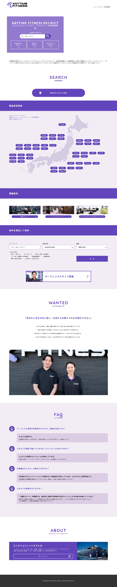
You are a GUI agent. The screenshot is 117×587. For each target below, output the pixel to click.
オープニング (27, 254)
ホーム (94, 7)
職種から (34, 45)
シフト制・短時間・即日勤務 (18, 256)
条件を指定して (50, 45)
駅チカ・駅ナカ (14, 254)
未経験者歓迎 (35, 256)
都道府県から (18, 45)
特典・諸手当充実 (15, 258)
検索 (93, 259)
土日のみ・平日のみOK (31, 258)
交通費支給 (45, 256)
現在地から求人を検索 (53, 93)
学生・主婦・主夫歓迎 (41, 254)
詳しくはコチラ (55, 556)
